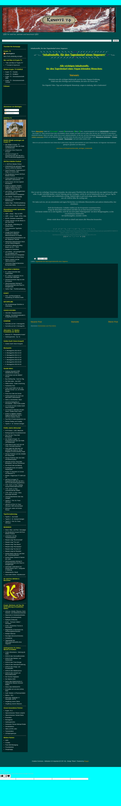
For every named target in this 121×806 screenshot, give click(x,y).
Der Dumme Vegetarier (12, 677)
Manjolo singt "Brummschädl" (14, 540)
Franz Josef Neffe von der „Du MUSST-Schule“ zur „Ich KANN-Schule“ (14, 389)
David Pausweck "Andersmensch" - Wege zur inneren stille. (15, 171)
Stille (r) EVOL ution (11, 729)
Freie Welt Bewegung (11, 745)
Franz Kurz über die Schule (13, 393)
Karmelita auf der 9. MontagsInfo (15, 326)
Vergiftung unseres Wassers (13, 704)
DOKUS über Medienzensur (13, 670)
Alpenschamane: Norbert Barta (14, 715)
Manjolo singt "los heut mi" (13, 549)
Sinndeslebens (9, 726)
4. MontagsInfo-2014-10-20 (13, 353)
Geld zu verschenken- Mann (13, 399)
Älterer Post (113, 322)
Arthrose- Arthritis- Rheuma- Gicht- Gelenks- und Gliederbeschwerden (15, 612)
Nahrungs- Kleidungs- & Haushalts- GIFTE (12, 698)
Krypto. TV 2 (9, 710)
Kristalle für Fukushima (12, 249)
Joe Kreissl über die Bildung (13, 465)
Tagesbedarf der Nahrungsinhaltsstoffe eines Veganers (51, 261)
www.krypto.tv (10, 53)
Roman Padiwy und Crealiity (13, 421)
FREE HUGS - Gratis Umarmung (15, 383)
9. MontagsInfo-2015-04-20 (13, 364)
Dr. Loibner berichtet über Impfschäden (12, 272)
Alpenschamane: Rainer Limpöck (15, 713)
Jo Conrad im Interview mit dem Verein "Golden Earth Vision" (14, 410)
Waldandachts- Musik (11, 572)
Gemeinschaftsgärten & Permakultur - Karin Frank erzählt (15, 402)
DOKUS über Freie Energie (13, 662)
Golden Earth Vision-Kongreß (14, 343)
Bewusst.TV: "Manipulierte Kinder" (15, 334)
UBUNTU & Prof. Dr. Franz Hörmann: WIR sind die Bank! (14, 505)
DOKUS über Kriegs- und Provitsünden (12, 667)
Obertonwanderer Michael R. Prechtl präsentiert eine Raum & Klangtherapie (14, 285)
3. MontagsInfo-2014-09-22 (13, 350)
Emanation (8, 717)
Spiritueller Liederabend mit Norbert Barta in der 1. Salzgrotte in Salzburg (15, 568)
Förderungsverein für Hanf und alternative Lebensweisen (14, 178)
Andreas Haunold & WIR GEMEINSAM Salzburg (12, 372)
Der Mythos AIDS (10, 679)
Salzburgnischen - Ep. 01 (12, 337)
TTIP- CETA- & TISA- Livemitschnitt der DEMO (12, 489)
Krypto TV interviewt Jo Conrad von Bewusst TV (14, 472)
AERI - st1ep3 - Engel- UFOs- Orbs (15, 216)
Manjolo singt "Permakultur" (13, 546)
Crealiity (7, 742)
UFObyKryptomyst (10, 733)
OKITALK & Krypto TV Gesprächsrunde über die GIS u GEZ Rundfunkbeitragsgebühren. (15, 155)
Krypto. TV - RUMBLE (11, 74)
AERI (6, 740)
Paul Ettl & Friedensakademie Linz (15, 419)
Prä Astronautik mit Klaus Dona (14, 257)
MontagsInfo (9, 719)
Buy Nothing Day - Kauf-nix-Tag (14, 379)
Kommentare (9, 113)
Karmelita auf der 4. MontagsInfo (15, 324)
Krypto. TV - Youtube (11, 72)
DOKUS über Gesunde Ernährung (15, 664)
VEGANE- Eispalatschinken (13, 313)
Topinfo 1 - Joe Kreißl (11, 517)
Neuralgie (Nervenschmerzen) (14, 636)
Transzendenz (9, 731)
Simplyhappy (9, 749)
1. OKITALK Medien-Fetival (13, 164)
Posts (7, 110)
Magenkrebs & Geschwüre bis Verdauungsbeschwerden (14, 630)
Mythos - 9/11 (9, 695)
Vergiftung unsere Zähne (12, 701)
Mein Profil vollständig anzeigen (13, 56)
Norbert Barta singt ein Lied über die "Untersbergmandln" (15, 554)
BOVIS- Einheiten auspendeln (14, 218)
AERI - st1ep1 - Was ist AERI (13, 213)
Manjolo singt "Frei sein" (12, 542)
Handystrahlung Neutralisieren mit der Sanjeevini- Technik (15, 238)
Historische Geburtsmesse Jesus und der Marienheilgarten (15, 242)
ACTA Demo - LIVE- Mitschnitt (14, 430)
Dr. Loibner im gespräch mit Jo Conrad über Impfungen (14, 276)
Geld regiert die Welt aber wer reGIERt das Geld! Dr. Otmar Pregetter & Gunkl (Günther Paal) (15, 450)
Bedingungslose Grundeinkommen (15, 433)
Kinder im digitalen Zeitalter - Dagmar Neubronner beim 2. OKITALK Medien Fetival (13, 187)
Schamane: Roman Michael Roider (15, 724)
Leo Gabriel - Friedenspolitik (13, 196)
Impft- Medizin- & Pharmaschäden (15, 693)
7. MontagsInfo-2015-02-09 (13, 359)
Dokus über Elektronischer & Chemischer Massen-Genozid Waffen (14, 683)
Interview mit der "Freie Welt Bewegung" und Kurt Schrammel (15, 462)
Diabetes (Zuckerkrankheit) (13, 617)
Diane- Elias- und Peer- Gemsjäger (15, 530)
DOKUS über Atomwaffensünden (15, 656)
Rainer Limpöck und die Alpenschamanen (12, 260)
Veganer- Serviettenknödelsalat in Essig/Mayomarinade (15, 316)
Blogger (86, 761)
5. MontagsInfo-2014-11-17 (13, 355)
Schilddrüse (8, 638)
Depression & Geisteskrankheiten (15, 615)
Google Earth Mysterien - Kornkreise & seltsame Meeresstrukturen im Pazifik (13, 233)
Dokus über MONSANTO (12, 687)
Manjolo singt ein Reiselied (13, 551)
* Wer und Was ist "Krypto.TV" (14, 63)
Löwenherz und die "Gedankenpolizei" (11, 536)
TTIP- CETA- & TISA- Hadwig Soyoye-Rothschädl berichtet (14, 485)
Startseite (75, 322)
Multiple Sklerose (10, 633)
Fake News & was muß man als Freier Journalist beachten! (14, 445)
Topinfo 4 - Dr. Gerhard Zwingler (14, 423)
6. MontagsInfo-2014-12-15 (13, 357)
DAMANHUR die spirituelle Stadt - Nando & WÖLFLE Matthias (15, 167)
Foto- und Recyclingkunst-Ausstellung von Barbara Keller (14, 296)
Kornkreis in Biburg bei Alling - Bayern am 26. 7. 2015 (14, 246)
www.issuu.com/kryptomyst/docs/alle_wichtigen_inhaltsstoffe (74, 148)
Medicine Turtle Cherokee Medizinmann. (12, 200)
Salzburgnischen (10, 722)
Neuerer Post (36, 322)
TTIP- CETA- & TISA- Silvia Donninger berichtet (13, 493)
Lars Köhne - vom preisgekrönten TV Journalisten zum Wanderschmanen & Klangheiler (15, 192)
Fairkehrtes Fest (10, 386)
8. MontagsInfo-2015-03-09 (13, 362)
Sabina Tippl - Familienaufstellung (15, 203)
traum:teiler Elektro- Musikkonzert (15, 205)
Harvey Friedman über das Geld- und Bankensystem (15, 458)
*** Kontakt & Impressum (12, 65)
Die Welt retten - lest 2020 (13, 381)
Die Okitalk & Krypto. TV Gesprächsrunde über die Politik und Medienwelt (14, 146)
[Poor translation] (7, 776)
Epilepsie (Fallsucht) (11, 619)
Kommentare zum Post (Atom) (47, 326)
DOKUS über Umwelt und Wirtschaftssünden (12, 673)
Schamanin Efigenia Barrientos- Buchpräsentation (14, 264)
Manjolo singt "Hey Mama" (13, 544)
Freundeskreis (9, 747)
